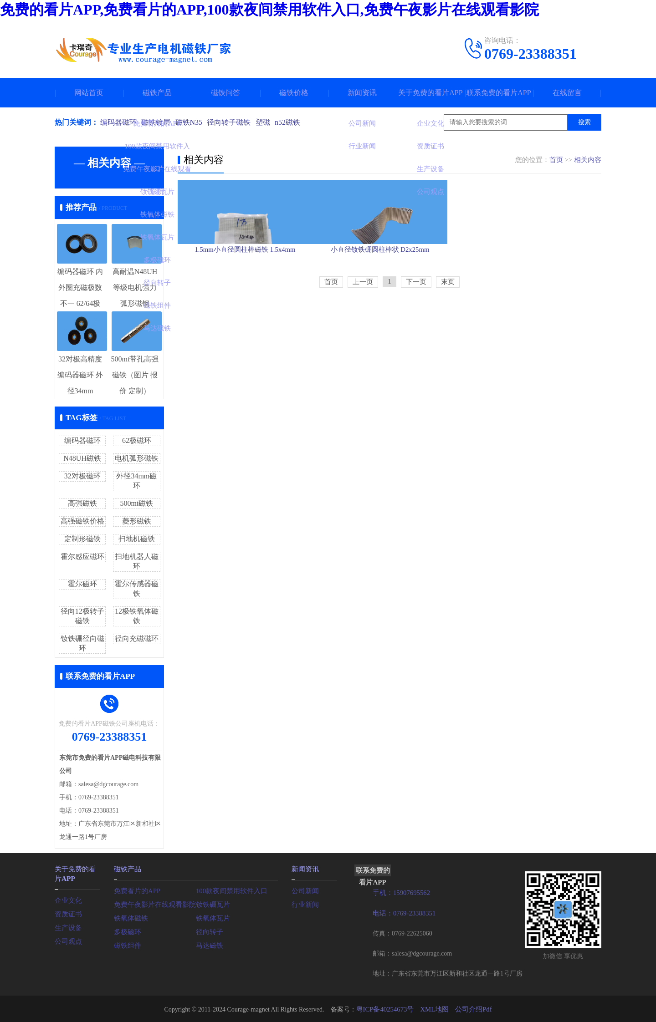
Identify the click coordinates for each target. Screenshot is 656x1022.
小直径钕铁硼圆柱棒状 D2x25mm (389, 287)
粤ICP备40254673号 (386, 1008)
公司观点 (67, 939)
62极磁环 (136, 440)
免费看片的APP (136, 889)
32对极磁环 (82, 476)
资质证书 (67, 912)
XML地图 (433, 1008)
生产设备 (67, 925)
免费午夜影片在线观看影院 (152, 903)
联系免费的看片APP (498, 93)
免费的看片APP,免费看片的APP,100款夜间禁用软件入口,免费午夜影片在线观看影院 (269, 9)
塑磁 (269, 122)
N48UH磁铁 (82, 458)
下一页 (416, 326)
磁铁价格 (293, 93)
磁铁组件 (126, 944)
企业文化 (67, 898)
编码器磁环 (118, 122)
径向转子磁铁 (234, 122)
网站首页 (88, 93)
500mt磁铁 (136, 503)
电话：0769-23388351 (402, 912)
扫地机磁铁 (136, 539)
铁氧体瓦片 (212, 917)
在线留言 (567, 93)
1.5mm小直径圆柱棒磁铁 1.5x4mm (245, 287)
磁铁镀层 (157, 122)
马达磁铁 (208, 944)
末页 (448, 326)
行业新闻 (304, 903)
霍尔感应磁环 (82, 556)
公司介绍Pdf (471, 1008)
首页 (556, 159)
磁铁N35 (192, 122)
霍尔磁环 (82, 584)
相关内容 (587, 159)
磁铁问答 (225, 93)
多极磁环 (126, 930)
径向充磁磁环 (137, 638)
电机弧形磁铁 (137, 458)
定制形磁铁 (82, 539)
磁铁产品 (157, 93)
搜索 (584, 122)
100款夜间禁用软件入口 (229, 889)
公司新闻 (304, 889)
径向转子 (208, 930)
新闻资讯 (362, 93)
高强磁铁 (82, 503)
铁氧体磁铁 (130, 917)
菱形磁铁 (136, 521)
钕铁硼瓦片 (212, 903)
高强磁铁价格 (82, 521)
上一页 (363, 326)
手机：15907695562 (400, 892)
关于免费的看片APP (430, 93)
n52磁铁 (296, 122)
